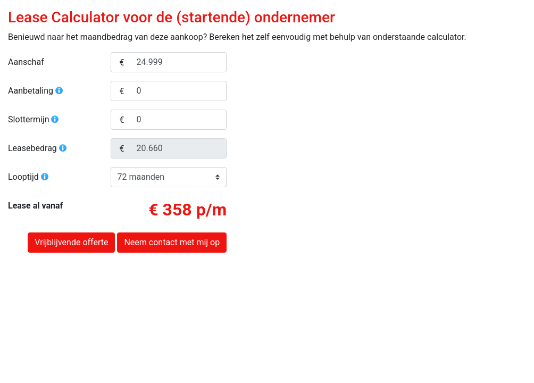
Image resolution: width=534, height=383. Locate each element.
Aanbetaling (36, 91)
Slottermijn (34, 119)
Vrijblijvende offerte (71, 242)
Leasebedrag (38, 148)
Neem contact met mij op (172, 242)
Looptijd (28, 177)
